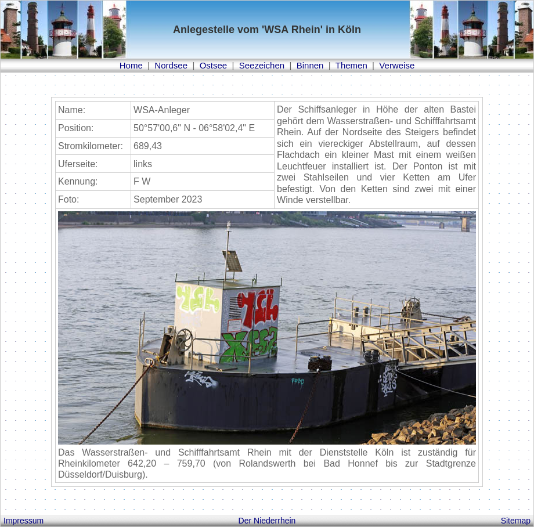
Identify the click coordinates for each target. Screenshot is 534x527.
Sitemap (516, 520)
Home (131, 65)
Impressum (23, 520)
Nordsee (170, 65)
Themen (351, 65)
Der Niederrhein (267, 520)
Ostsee (214, 65)
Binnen (310, 65)
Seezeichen (261, 65)
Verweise (396, 65)
